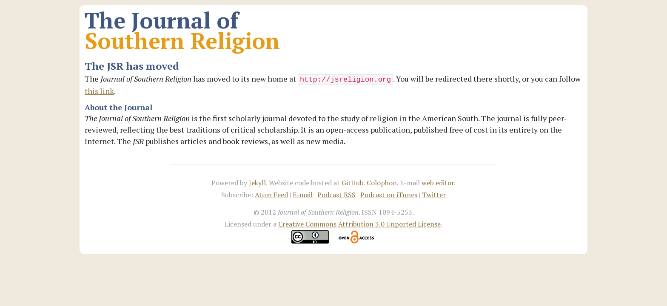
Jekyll (257, 182)
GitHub (353, 182)
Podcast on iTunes (388, 194)
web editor (438, 182)
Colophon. (382, 182)
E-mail (303, 194)
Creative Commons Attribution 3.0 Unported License (359, 224)
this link (99, 91)
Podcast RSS (336, 194)
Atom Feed (271, 194)
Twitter (434, 194)
